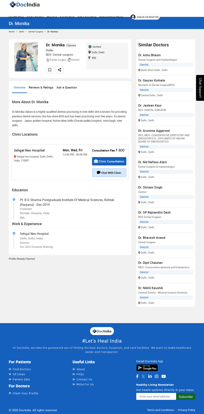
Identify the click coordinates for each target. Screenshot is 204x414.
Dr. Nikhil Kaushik (150, 288)
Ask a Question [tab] (67, 87)
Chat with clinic (109, 173)
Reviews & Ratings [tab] (41, 87)
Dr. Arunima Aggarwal (154, 130)
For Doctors (67, 17)
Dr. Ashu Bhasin (149, 55)
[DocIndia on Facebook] (137, 376)
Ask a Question (86, 17)
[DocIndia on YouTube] (163, 376)
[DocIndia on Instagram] (156, 376)
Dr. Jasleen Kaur (150, 105)
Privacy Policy (186, 410)
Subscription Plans (111, 17)
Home (12, 31)
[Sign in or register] (145, 17)
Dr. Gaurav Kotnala (151, 80)
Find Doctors (22, 369)
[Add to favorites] (50, 70)
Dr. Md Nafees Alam (152, 162)
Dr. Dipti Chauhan (150, 262)
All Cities (19, 374)
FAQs (80, 374)
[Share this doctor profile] (59, 70)
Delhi (21, 31)
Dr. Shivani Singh (150, 187)
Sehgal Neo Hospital (29, 150)
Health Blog (16, 17)
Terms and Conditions (160, 410)
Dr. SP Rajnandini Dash (154, 212)
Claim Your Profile (25, 393)
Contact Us (84, 379)
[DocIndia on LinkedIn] (150, 376)
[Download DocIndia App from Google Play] (147, 367)
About (51, 17)
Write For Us (85, 384)
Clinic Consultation (109, 161)
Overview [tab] (20, 87)
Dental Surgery (35, 31)
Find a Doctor (35, 17)
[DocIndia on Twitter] (143, 376)
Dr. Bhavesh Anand (151, 237)
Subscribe (186, 397)
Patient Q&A (21, 379)
